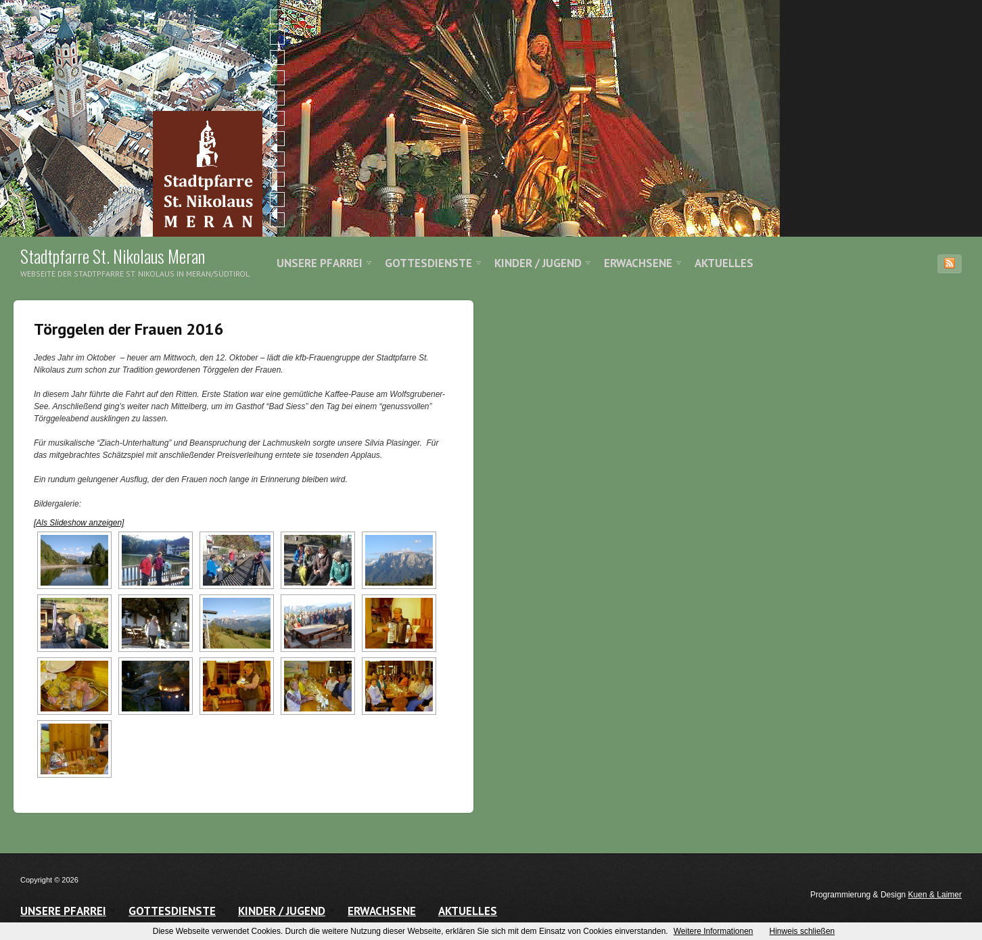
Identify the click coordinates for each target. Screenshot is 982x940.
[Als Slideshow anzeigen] (79, 522)
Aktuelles (724, 263)
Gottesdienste (428, 263)
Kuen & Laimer (935, 894)
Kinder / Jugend (538, 263)
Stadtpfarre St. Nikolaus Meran (112, 256)
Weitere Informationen (713, 931)
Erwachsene (638, 263)
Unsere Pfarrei (320, 263)
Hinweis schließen (802, 931)
